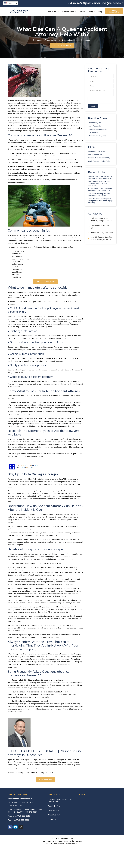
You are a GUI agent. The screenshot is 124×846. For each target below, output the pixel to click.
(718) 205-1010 (23, 816)
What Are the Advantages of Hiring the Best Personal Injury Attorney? (108, 200)
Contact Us (52, 819)
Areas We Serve (55, 815)
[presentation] (108, 100)
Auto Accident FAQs (104, 154)
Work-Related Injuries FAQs (107, 161)
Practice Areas (69, 11)
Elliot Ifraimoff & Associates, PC (20, 11)
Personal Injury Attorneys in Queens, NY (60, 801)
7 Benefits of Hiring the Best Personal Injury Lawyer (107, 194)
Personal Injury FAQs (104, 151)
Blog (100, 12)
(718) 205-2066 (22, 820)
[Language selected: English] (10, 3)
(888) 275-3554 (30, 812)
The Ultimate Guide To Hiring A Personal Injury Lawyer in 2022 (108, 189)
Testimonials (53, 810)
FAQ (92, 11)
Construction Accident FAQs (107, 158)
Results (82, 12)
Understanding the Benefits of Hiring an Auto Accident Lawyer (108, 177)
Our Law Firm (52, 11)
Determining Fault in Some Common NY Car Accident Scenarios (106, 183)
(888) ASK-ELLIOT (15, 812)
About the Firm (54, 806)
